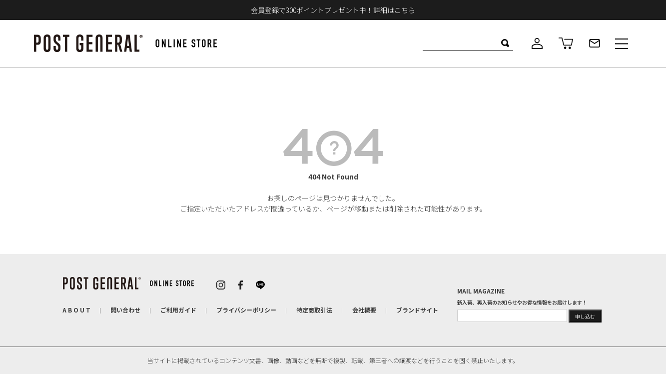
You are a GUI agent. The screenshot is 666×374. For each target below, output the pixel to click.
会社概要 (364, 310)
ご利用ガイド (178, 310)
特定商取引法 (314, 310)
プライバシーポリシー (246, 310)
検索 (505, 43)
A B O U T (76, 310)
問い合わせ (125, 310)
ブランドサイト (417, 310)
